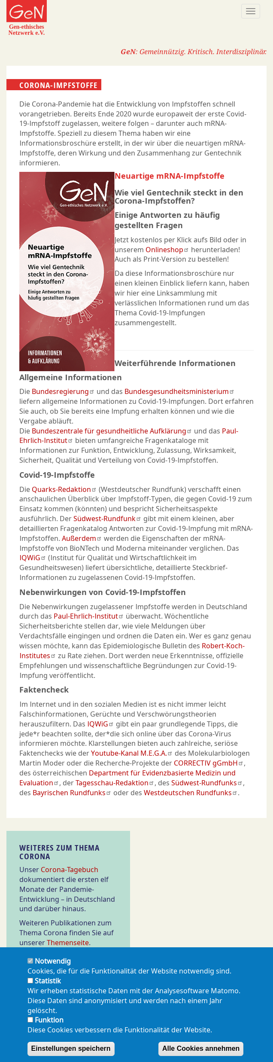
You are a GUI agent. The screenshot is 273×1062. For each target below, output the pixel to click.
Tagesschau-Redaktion (115, 782)
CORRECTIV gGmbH (209, 763)
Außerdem (82, 538)
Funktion (49, 1027)
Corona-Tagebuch (69, 869)
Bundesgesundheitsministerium (179, 391)
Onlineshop (167, 249)
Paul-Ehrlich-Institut (89, 616)
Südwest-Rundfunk (107, 518)
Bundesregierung (63, 391)
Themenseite (68, 942)
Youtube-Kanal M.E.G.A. (132, 753)
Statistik (48, 987)
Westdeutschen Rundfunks (191, 792)
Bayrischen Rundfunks (72, 792)
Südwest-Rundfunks (207, 782)
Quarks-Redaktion (64, 489)
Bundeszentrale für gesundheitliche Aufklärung (112, 431)
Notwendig (53, 968)
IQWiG (32, 557)
